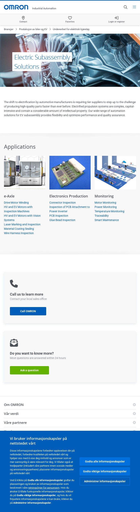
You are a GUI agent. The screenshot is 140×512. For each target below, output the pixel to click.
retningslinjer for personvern (43, 487)
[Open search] (125, 7)
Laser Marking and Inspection (22, 224)
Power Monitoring (106, 207)
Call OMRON (28, 311)
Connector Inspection (62, 202)
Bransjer (8, 29)
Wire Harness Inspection (19, 233)
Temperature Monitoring (109, 211)
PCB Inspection (58, 215)
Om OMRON (14, 404)
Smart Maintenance (107, 220)
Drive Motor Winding (16, 202)
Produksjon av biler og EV (33, 29)
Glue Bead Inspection (62, 220)
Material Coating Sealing (19, 228)
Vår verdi (11, 413)
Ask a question (29, 370)
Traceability (102, 215)
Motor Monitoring (105, 202)
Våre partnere (15, 422)
